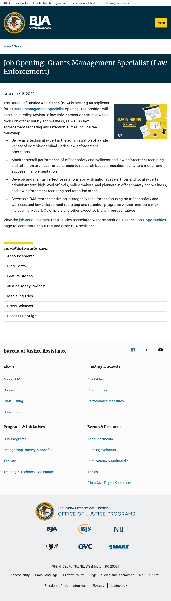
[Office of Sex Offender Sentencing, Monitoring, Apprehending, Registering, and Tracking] (119, 549)
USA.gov (98, 586)
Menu (161, 22)
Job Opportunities (151, 220)
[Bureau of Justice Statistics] (85, 535)
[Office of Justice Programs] (14, 23)
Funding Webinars (101, 450)
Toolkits (10, 461)
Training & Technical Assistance (29, 472)
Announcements (100, 439)
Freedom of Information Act (65, 586)
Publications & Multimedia (108, 461)
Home (7, 46)
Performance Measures (105, 401)
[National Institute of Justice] (118, 532)
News (17, 46)
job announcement (34, 220)
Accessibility (20, 575)
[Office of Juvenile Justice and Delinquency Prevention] (52, 550)
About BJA (12, 379)
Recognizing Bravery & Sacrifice (28, 450)
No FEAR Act (149, 575)
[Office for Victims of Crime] (85, 550)
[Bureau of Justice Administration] (52, 532)
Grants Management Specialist (38, 109)
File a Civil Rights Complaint (109, 483)
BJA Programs (15, 439)
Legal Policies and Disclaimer (112, 575)
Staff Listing (13, 401)
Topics (92, 472)
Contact (10, 390)
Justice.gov (118, 586)
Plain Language (46, 575)
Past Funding (97, 390)
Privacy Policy (73, 575)
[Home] (40, 23)
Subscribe (11, 412)
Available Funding (101, 379)
